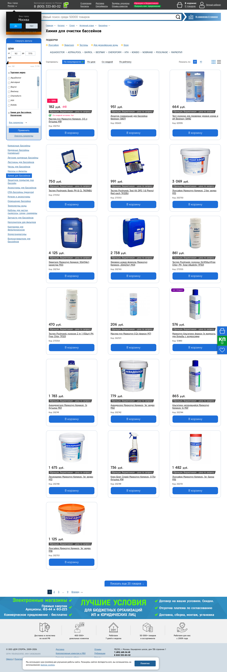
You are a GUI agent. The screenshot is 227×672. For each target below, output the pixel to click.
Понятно (145, 663)
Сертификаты (102, 6)
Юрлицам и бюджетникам (146, 3)
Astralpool (74, 52)
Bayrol (88, 52)
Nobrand (148, 52)
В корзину (72, 133)
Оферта (9, 659)
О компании (85, 3)
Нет (31, 26)
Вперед (75, 592)
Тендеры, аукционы (120, 3)
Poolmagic (162, 52)
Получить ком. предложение (147, 6)
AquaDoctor (57, 52)
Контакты (84, 6)
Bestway (100, 52)
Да (15, 26)
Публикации (99, 653)
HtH (127, 52)
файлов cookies (48, 665)
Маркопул (176, 52)
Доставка (100, 3)
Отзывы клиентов (120, 6)
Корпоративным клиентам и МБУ (71, 653)
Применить (23, 130)
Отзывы (97, 649)
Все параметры (16, 122)
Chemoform (114, 52)
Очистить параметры (23, 136)
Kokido (135, 52)
